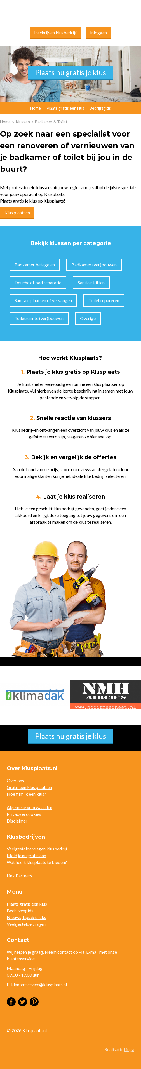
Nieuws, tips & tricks (26, 917)
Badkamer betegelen (35, 264)
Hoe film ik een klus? (26, 794)
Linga (129, 1049)
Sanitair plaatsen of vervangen (43, 300)
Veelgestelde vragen (26, 924)
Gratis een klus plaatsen (29, 787)
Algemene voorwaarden (29, 807)
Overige (88, 318)
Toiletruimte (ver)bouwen (39, 318)
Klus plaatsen (17, 212)
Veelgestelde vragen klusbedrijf (37, 848)
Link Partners (19, 875)
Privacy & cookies (24, 814)
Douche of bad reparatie (38, 282)
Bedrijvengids (20, 910)
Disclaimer (17, 820)
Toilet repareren (103, 300)
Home (5, 121)
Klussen (23, 121)
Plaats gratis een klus (65, 108)
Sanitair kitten (91, 282)
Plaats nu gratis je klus (70, 72)
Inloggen (98, 32)
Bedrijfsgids (100, 108)
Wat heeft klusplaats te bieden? (37, 862)
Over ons (15, 780)
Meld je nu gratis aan (26, 855)
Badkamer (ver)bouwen (94, 264)
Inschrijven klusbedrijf (55, 32)
